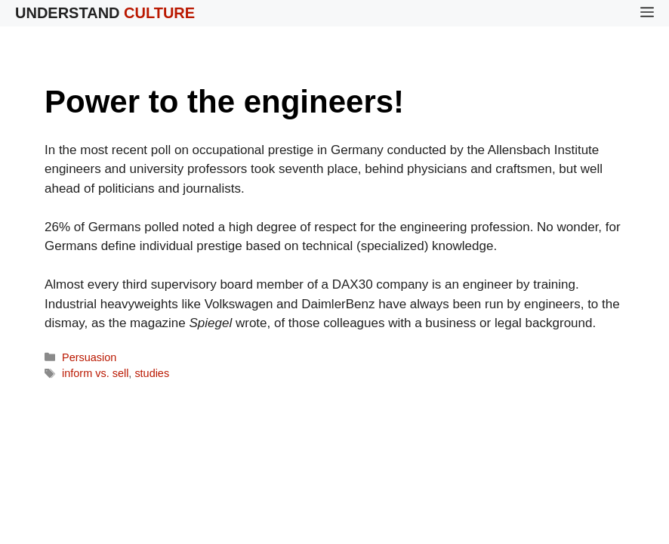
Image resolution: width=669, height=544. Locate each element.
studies (151, 373)
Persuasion (89, 357)
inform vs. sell (95, 373)
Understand (105, 13)
